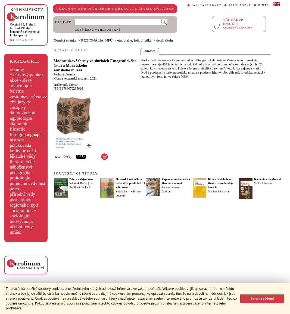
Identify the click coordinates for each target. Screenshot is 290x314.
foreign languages (26, 134)
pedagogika (21, 172)
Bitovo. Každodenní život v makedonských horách (221, 183)
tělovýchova (21, 221)
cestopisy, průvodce (28, 96)
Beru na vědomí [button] (262, 298)
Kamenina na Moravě (267, 179)
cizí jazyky (20, 101)
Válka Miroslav (263, 183)
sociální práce (23, 210)
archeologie (21, 85)
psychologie (21, 199)
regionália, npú (24, 205)
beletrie (17, 91)
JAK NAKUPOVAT (207, 5)
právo (15, 188)
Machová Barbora (218, 191)
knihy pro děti (23, 150)
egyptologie (21, 118)
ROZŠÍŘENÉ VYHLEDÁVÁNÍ (97, 29)
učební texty (21, 226)
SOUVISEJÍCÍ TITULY (76, 173)
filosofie (18, 129)
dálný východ (22, 112)
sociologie (19, 215)
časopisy (18, 107)
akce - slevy (21, 80)
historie (17, 139)
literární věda (22, 161)
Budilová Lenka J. (80, 187)
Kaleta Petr (122, 191)
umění (15, 232)
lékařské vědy (23, 156)
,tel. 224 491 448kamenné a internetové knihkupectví (25, 30)
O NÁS (263, 5)
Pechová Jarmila (64, 74)
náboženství (21, 167)
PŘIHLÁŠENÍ (240, 5)
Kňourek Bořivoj (79, 183)
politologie (20, 177)
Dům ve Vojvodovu (81, 179)
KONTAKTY (22, 40)
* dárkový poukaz (26, 74)
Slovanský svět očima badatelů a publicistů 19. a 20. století (131, 183)
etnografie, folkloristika (134, 40)
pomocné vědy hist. (28, 183)
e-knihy (17, 69)
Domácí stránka (65, 40)
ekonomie (19, 123)
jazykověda (20, 145)
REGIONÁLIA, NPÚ (97, 40)
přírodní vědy (22, 194)
